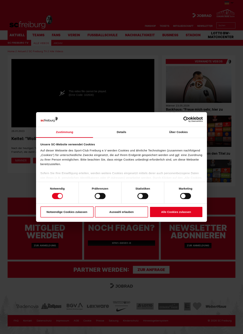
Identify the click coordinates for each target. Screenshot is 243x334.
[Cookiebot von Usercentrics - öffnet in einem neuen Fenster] (186, 119)
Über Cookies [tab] (178, 132)
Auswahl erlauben (121, 211)
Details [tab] (121, 132)
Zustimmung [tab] (64, 132)
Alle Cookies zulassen (176, 211)
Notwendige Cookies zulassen (67, 211)
